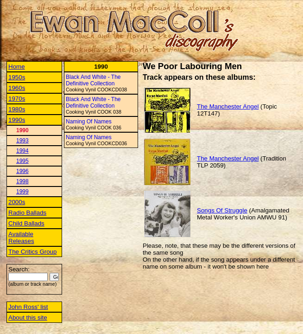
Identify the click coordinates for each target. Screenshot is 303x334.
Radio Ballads (27, 212)
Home (16, 66)
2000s (16, 202)
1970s (16, 98)
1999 (22, 191)
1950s (16, 77)
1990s (16, 119)
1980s (16, 109)
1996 (22, 171)
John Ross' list (28, 306)
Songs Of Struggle (222, 210)
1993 (22, 140)
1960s (16, 87)
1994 (22, 151)
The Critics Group (32, 251)
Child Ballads (26, 223)
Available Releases (21, 237)
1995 (22, 161)
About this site (27, 317)
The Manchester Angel (228, 106)
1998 (22, 181)
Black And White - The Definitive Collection (93, 80)
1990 (22, 130)
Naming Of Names (89, 121)
